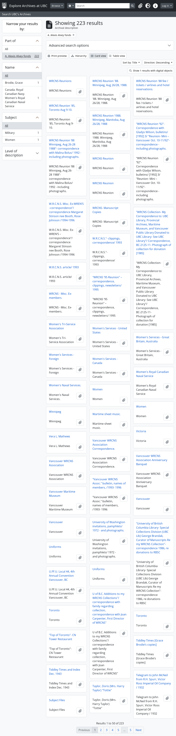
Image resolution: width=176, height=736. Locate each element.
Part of (10, 40)
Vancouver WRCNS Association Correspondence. (104, 445)
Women (22, 140)
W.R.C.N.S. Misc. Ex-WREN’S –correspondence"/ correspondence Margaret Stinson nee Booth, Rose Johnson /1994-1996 (66, 212)
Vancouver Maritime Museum (62, 494)
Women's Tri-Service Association (62, 326)
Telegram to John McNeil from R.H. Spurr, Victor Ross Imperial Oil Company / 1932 (153, 681)
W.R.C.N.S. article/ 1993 (64, 267)
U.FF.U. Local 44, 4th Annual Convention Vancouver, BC (62, 576)
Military (22, 133)
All (6, 49)
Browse (56, 5)
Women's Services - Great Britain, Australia (152, 339)
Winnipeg (55, 412)
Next (139, 730)
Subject (11, 117)
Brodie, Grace (22, 83)
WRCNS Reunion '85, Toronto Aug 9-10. (62, 108)
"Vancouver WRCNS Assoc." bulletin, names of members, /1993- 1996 (109, 483)
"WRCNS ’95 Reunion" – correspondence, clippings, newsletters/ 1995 (107, 283)
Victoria (141, 431)
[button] (140, 6)
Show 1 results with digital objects (150, 70)
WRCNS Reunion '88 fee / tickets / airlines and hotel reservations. (152, 85)
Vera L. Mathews (59, 436)
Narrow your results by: (22, 26)
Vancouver (143, 499)
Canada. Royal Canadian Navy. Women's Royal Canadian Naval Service (22, 98)
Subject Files (57, 700)
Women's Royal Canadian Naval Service (152, 374)
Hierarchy (78, 55)
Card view (98, 55)
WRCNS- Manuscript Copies (105, 210)
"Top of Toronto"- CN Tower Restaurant (62, 637)
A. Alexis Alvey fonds (22, 57)
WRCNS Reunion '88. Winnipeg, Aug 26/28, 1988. (109, 83)
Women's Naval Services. (65, 385)
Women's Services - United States (109, 330)
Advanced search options (69, 45)
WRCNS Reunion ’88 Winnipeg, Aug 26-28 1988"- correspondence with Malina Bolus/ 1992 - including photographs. (65, 148)
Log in (166, 5)
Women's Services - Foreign (61, 357)
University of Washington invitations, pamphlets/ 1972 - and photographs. (108, 526)
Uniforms (55, 547)
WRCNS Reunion (103, 158)
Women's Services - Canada (105, 361)
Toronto (54, 610)
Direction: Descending (157, 62)
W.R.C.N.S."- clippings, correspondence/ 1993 (107, 240)
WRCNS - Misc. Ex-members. (60, 296)
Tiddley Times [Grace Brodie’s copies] (149, 642)
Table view (117, 55)
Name (10, 67)
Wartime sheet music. (106, 414)
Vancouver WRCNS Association (61, 463)
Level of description (14, 153)
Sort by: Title (130, 62)
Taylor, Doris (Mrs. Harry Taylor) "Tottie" (108, 688)
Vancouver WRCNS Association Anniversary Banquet (151, 460)
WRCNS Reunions (60, 81)
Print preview (57, 55)
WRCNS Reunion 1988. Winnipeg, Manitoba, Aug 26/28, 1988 (108, 120)
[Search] (102, 5)
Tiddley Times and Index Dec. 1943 (64, 672)
